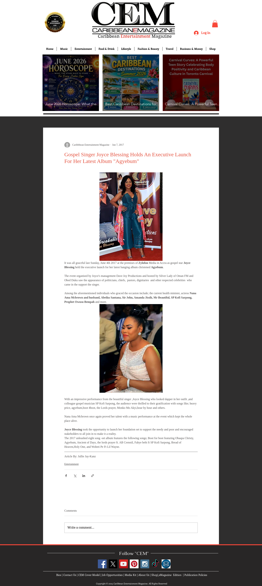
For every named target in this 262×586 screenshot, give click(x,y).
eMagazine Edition (170, 575)
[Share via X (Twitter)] (75, 475)
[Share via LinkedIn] (83, 475)
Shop (154, 575)
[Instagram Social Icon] (144, 563)
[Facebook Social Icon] (102, 563)
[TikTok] (155, 563)
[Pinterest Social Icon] (134, 563)
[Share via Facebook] (66, 475)
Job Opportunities (112, 575)
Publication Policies (195, 575)
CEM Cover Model (89, 575)
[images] (166, 563)
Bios (58, 575)
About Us (143, 575)
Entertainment (71, 464)
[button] (215, 23)
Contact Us (69, 575)
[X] (112, 563)
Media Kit (130, 575)
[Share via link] (92, 475)
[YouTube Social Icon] (123, 563)
